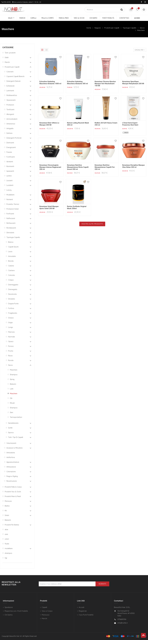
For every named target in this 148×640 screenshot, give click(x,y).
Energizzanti (11, 147)
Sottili (10, 428)
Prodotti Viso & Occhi (13, 492)
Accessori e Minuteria (14, 448)
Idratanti (9, 162)
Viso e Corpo (47, 611)
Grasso (11, 318)
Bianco (10, 242)
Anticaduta (10, 453)
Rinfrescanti (10, 223)
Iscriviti (102, 584)
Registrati (83, 611)
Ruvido (11, 360)
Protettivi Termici (12, 204)
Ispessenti (10, 171)
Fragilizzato (12, 313)
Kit (6, 511)
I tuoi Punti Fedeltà (86, 615)
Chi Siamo (9, 615)
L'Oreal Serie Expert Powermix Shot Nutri (130, 124)
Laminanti (10, 91)
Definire (9, 133)
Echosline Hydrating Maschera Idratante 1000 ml (50, 82)
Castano (11, 270)
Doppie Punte (13, 304)
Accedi (81, 607)
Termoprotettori (16, 417)
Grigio (10, 323)
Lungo (10, 327)
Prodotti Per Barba (12, 525)
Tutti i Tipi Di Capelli (15, 437)
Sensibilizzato (13, 423)
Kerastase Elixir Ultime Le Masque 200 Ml (49, 124)
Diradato (11, 299)
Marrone (11, 332)
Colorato (11, 275)
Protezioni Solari (12, 209)
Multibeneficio (11, 95)
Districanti (10, 143)
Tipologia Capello (129, 28)
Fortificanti (10, 157)
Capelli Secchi (13, 247)
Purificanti (10, 214)
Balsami (13, 384)
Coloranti (9, 72)
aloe (6, 529)
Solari (7, 515)
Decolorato (12, 294)
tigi (6, 558)
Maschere (141, 30)
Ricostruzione (11, 481)
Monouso (8, 501)
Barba (7, 506)
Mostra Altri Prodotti (92, 224)
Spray (12, 379)
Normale (11, 337)
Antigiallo (10, 128)
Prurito (10, 351)
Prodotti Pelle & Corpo (13, 487)
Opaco (10, 341)
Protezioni (10, 105)
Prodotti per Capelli (111, 28)
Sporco (11, 433)
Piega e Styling (12, 476)
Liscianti (9, 181)
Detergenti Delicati (13, 81)
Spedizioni (9, 607)
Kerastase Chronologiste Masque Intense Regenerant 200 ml (50, 167)
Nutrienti (9, 199)
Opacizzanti (10, 100)
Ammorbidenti (11, 119)
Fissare (9, 152)
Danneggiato (13, 285)
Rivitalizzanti (11, 228)
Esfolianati (10, 86)
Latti (11, 389)
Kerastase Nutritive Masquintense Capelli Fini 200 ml (105, 167)
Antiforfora (10, 457)
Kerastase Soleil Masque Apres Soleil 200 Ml (49, 207)
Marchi (7, 62)
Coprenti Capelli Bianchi (15, 76)
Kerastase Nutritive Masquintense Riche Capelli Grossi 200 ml (78, 167)
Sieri (11, 412)
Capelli (44, 607)
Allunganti (10, 114)
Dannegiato (12, 289)
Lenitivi (9, 176)
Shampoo (13, 375)
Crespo (11, 280)
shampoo (8, 553)
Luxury (8, 190)
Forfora (11, 308)
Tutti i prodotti (10, 53)
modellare (8, 548)
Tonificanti (10, 110)
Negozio (97, 28)
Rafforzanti (10, 218)
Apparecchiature (12, 462)
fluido (7, 544)
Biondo (11, 261)
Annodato (12, 256)
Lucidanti (9, 185)
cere (6, 534)
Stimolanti (10, 233)
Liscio (10, 252)
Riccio (10, 356)
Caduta (11, 266)
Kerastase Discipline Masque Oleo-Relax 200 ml (133, 166)
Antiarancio (10, 124)
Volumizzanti (11, 443)
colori (7, 539)
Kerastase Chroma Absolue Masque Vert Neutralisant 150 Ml (105, 83)
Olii (11, 398)
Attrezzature (11, 467)
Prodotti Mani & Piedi (13, 496)
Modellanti (10, 195)
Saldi (6, 57)
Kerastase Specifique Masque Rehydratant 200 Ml (133, 82)
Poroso (11, 346)
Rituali (12, 403)
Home (88, 28)
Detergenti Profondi (13, 138)
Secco (142, 28)
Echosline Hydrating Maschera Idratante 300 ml (77, 82)
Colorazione (11, 472)
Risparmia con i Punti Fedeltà (16, 611)
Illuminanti (10, 166)
